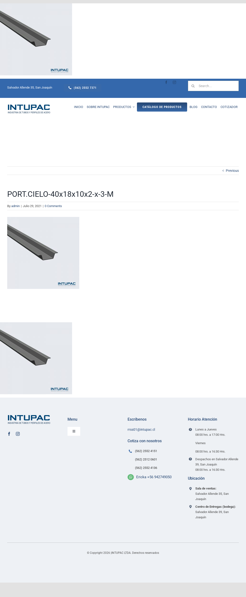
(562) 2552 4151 (146, 451)
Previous (232, 171)
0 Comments (53, 206)
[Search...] (213, 86)
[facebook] (166, 82)
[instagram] (174, 82)
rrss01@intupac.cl (141, 429)
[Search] (193, 86)
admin (15, 206)
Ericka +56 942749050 (154, 477)
